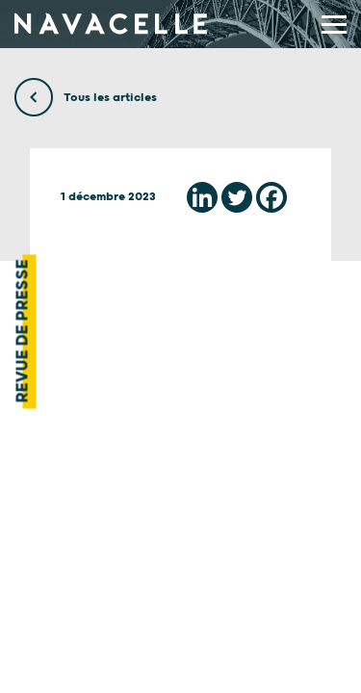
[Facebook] (271, 197)
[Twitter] (236, 197)
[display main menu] (334, 24)
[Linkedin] (202, 197)
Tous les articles (85, 97)
